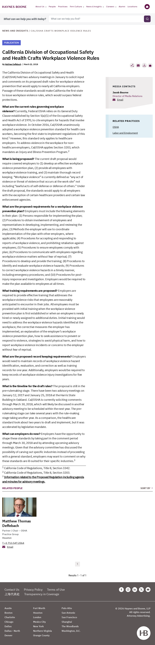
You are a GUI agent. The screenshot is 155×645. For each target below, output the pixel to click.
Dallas (8, 626)
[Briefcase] (147, 6)
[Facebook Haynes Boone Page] (121, 589)
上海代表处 (12, 594)
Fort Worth (39, 608)
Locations (132, 6)
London (37, 617)
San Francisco (69, 617)
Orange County (41, 635)
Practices (63, 6)
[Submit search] (147, 19)
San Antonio (68, 612)
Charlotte (10, 617)
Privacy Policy (33, 589)
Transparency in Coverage (41, 594)
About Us (39, 6)
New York (38, 626)
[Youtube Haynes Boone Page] (148, 589)
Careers (110, 6)
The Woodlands (70, 626)
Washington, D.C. (71, 630)
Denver (8, 635)
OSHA (116, 126)
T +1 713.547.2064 (13, 542)
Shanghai (67, 621)
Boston (8, 612)
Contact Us (12, 589)
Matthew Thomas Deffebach (16, 523)
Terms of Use (56, 589)
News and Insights (15, 30)
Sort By (145, 488)
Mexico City (39, 621)
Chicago (9, 621)
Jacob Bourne (120, 92)
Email (120, 99)
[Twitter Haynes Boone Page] (141, 589)
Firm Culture (76, 6)
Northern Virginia (42, 630)
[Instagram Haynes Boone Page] (128, 589)
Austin (8, 608)
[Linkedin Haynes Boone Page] (134, 589)
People (52, 6)
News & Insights (94, 6)
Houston (7, 537)
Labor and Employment (125, 132)
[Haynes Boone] (14, 7)
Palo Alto (67, 608)
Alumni (122, 6)
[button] (150, 65)
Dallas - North (12, 630)
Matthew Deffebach (13, 64)
